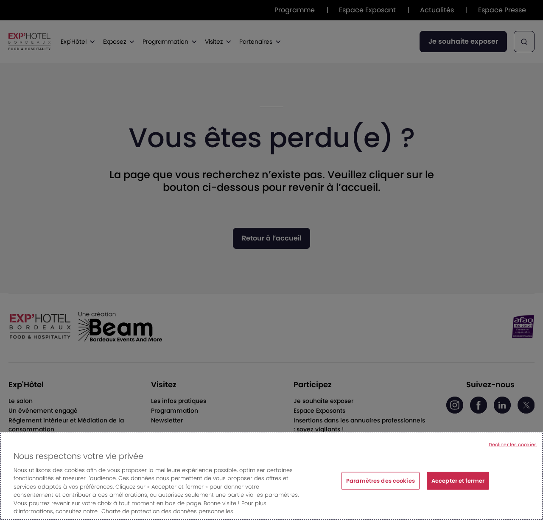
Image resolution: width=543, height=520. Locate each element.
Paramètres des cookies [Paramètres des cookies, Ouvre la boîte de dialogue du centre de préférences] (380, 482)
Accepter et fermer (457, 482)
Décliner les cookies (513, 445)
